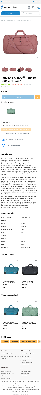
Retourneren (25, 365)
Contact (4, 358)
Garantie (24, 360)
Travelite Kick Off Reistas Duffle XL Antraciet (27, 282)
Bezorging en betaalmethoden (27, 357)
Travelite (29, 84)
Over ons (36, 2)
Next (39, 274)
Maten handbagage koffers (10, 356)
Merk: (25, 84)
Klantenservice (6, 2)
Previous (1, 274)
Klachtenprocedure (27, 362)
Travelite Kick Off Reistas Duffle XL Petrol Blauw (10, 282)
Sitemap (36, 381)
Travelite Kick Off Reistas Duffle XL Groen (29, 322)
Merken (4, 376)
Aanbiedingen (6, 371)
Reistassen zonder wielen (28, 341)
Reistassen (15, 341)
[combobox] (30, 13)
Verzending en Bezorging (29, 354)
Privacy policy (22, 381)
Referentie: (4, 86)
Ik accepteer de (15, 126)
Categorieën (8, 13)
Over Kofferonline (7, 354)
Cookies (30, 381)
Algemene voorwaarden (20, 126)
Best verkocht (6, 378)
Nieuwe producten (8, 373)
